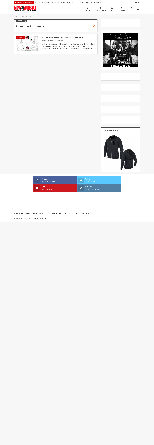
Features (121, 9)
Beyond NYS (84, 436)
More (96, 2)
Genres (131, 9)
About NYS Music (100, 9)
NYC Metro (61, 2)
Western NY (70, 2)
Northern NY (89, 2)
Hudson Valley (51, 2)
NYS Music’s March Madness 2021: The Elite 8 (62, 38)
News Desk (20, 38)
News (112, 9)
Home (88, 9)
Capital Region (40, 2)
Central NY (79, 2)
